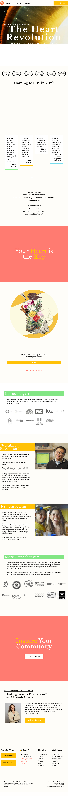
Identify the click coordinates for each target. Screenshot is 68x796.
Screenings (56, 754)
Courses (41, 756)
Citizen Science (57, 759)
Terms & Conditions (51, 786)
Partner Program (57, 756)
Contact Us (55, 763)
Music (40, 763)
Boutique (41, 765)
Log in (54, 765)
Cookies (62, 786)
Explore (17, 3)
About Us (55, 761)
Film (8, 3)
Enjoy (28, 3)
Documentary (42, 754)
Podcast (40, 759)
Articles (40, 761)
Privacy (58, 786)
